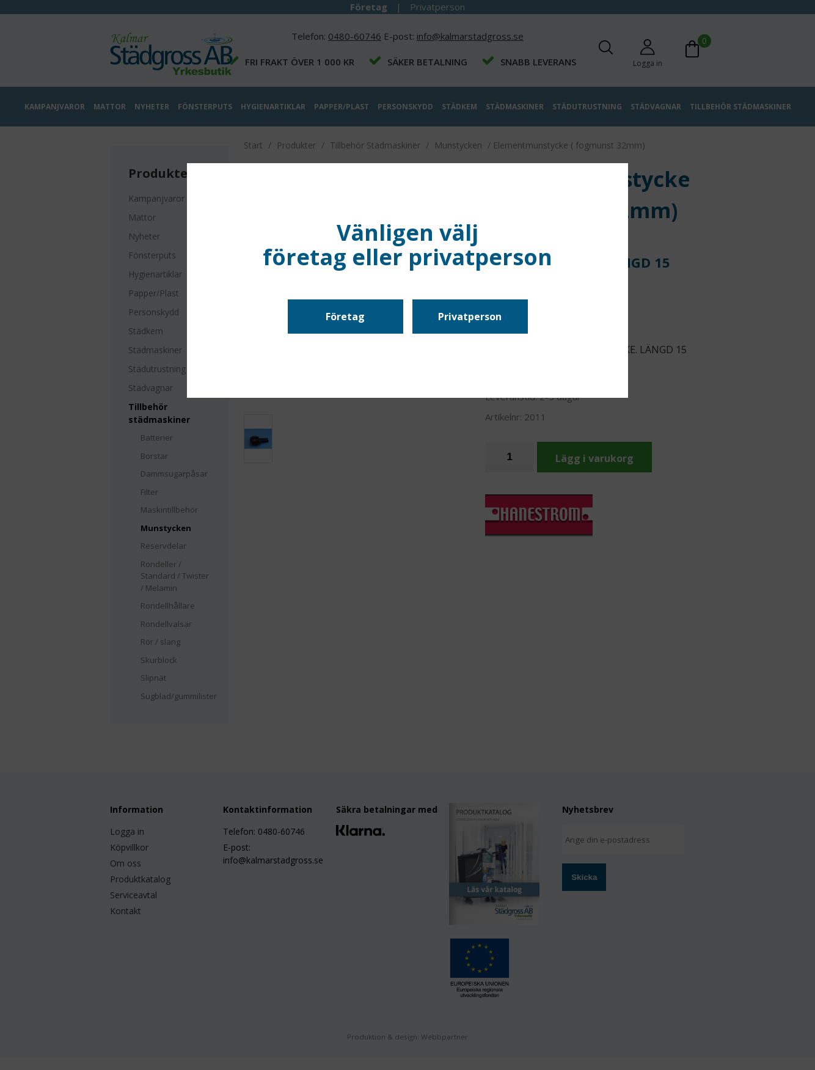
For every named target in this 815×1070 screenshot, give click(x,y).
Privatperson (470, 316)
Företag (345, 316)
